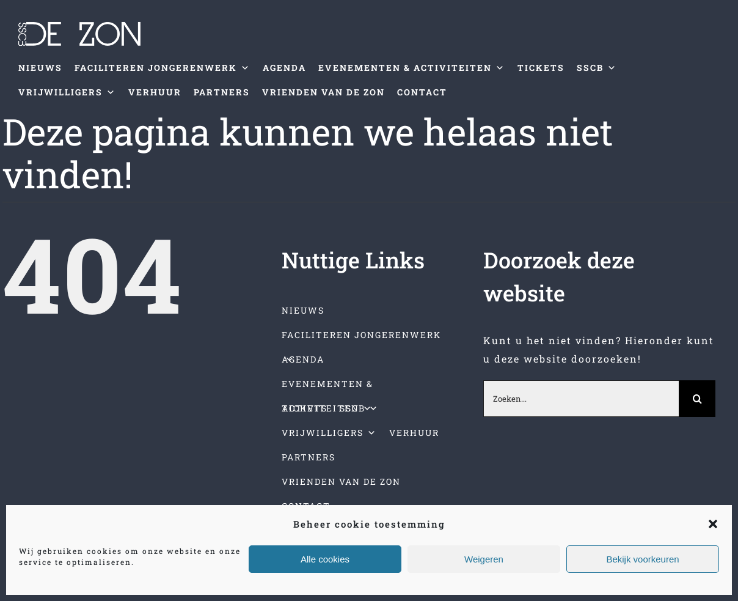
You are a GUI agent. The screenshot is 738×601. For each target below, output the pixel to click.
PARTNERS (222, 92)
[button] (713, 524)
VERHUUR (154, 92)
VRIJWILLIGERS (67, 92)
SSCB (597, 68)
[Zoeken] (697, 398)
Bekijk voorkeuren (642, 559)
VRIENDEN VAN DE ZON (323, 92)
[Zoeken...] (581, 398)
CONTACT (422, 92)
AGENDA (284, 67)
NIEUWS (40, 67)
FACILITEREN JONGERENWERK (162, 68)
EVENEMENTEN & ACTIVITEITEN (411, 68)
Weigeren (483, 559)
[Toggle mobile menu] (713, 123)
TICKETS (540, 67)
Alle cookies (325, 559)
